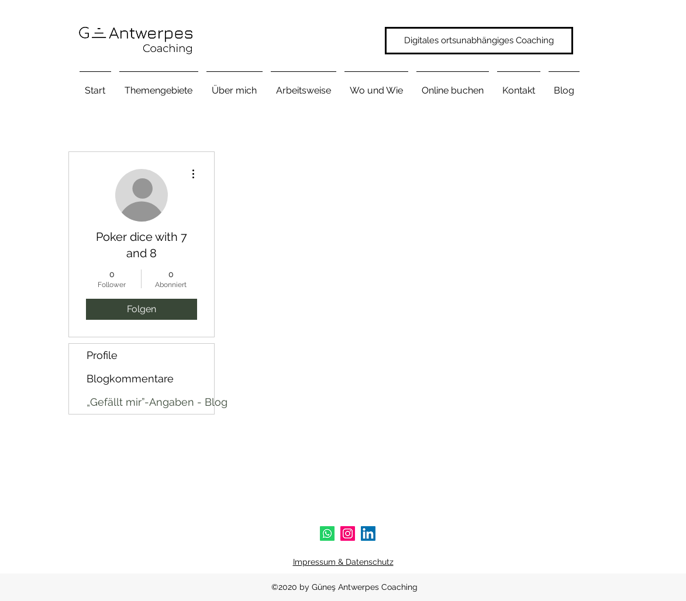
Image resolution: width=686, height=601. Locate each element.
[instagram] (347, 533)
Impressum (314, 562)
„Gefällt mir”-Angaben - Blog (150, 402)
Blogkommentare (130, 378)
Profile (102, 355)
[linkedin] (368, 533)
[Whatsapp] (327, 533)
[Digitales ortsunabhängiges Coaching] (479, 40)
